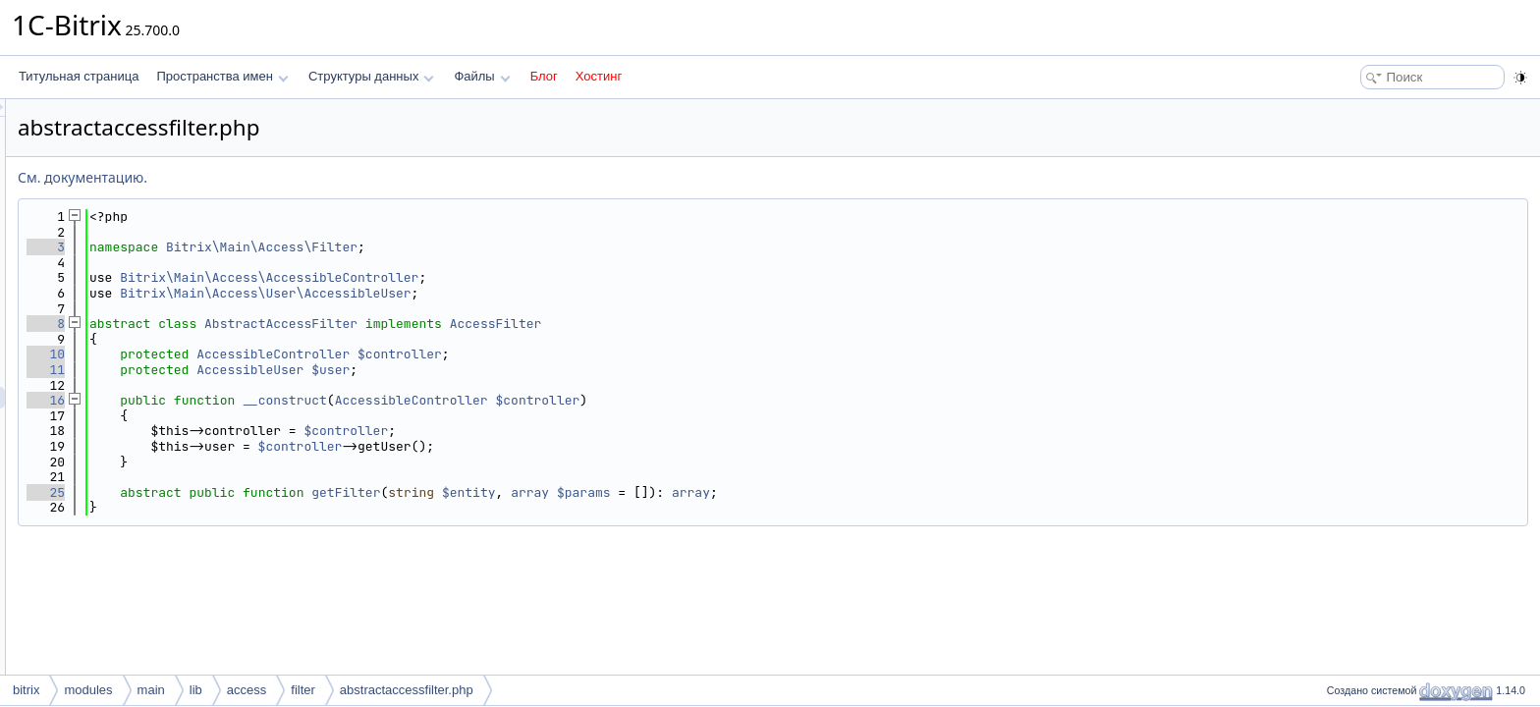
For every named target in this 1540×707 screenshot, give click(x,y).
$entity (715, 492)
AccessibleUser (495, 369)
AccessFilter (741, 323)
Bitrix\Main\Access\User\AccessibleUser (510, 293)
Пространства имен (222, 76)
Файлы (482, 76)
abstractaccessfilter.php (406, 689)
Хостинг (599, 76)
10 (291, 354)
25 (291, 492)
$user (576, 369)
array (775, 492)
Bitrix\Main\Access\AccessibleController (514, 277)
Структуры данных (371, 76)
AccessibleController (518, 354)
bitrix (26, 689)
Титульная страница (78, 76)
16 (291, 400)
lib (196, 689)
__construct (530, 400)
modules (88, 689)
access (246, 689)
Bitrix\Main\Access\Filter (507, 247)
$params (829, 492)
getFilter (591, 492)
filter (303, 689)
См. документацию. (328, 177)
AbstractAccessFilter (526, 323)
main (151, 689)
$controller (645, 354)
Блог (544, 76)
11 (291, 369)
